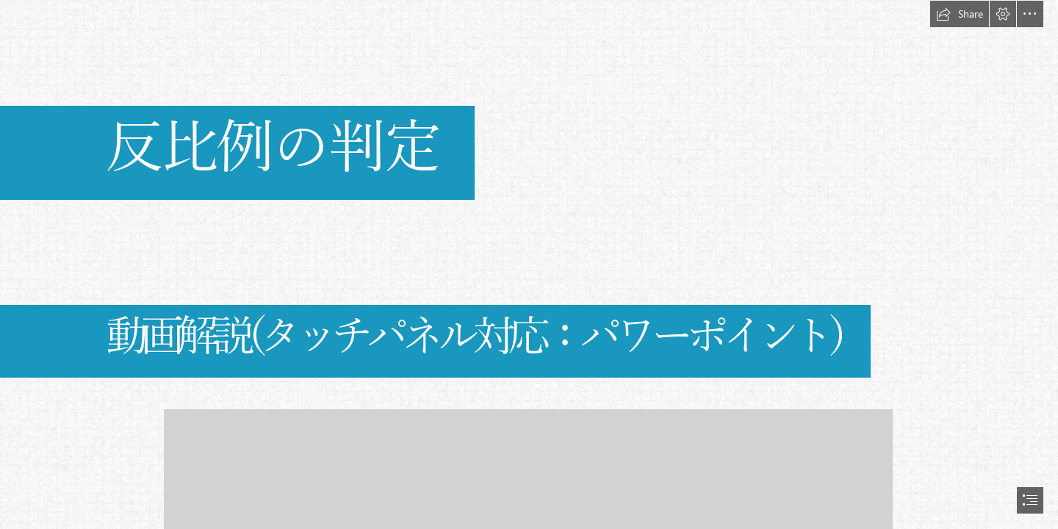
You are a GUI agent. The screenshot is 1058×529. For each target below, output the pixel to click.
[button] (959, 14)
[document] (529, 264)
